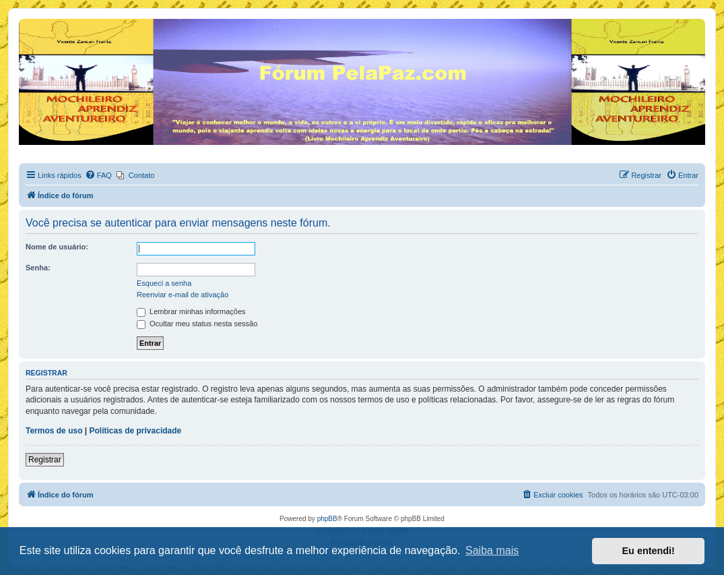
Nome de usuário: (57, 247)
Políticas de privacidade (136, 430)
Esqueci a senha (164, 283)
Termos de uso (54, 430)
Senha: (38, 268)
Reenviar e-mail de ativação (182, 295)
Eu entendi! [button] (648, 550)
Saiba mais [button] (492, 550)
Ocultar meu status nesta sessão (197, 324)
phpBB (327, 518)
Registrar (44, 459)
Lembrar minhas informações (191, 311)
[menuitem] (98, 175)
